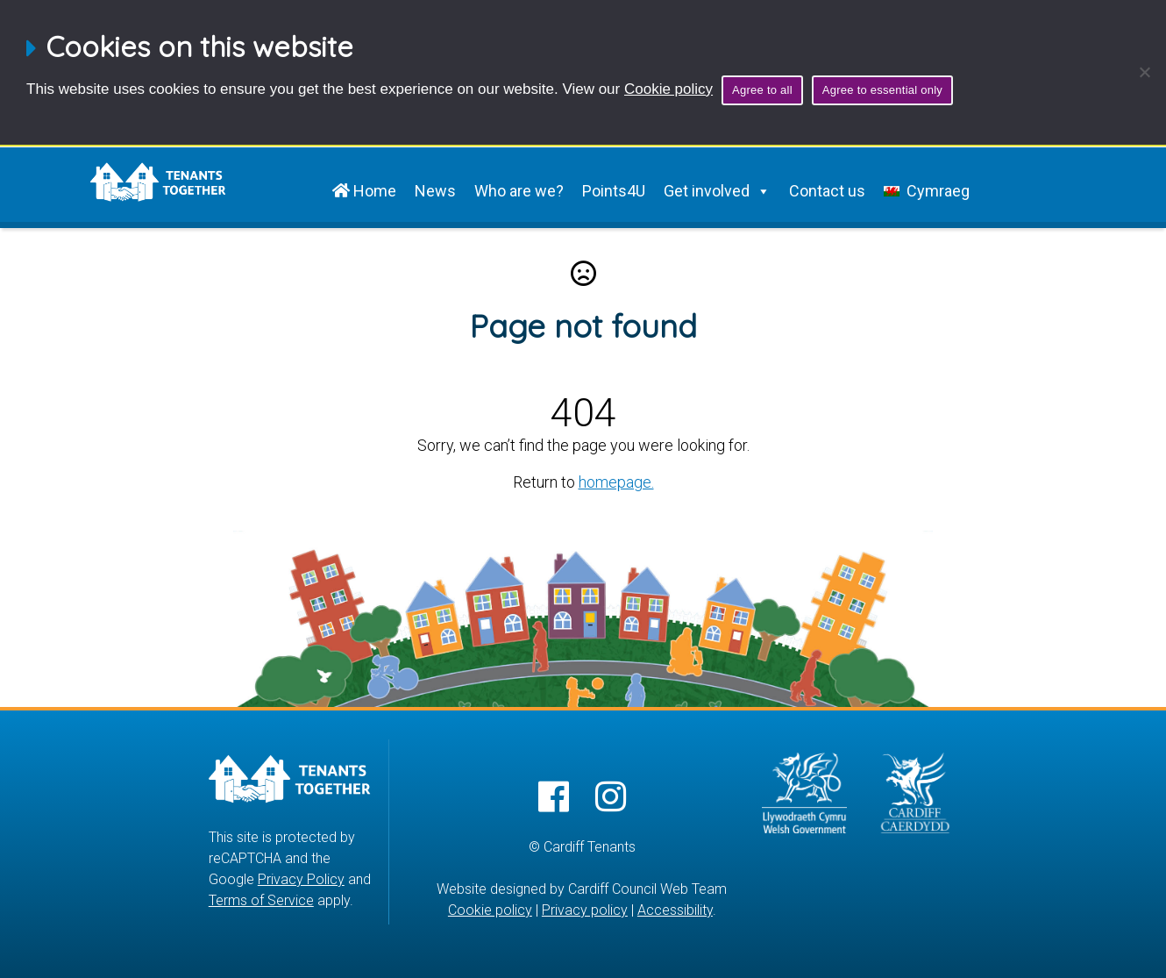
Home (364, 191)
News (435, 191)
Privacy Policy (301, 879)
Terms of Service (261, 900)
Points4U (613, 191)
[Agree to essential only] (1144, 72)
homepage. (616, 482)
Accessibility (675, 910)
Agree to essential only (882, 89)
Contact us (827, 191)
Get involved (717, 191)
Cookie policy (668, 89)
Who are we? (519, 191)
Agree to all (762, 89)
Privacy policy (585, 910)
